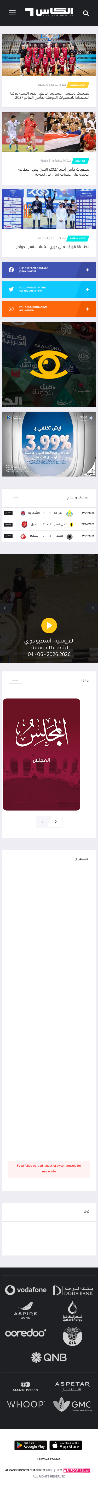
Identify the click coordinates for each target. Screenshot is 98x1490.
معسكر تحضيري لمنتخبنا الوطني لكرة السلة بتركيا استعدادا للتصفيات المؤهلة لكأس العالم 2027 (49, 96)
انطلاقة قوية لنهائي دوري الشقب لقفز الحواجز (52, 247)
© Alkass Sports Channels (33, 1470)
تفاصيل (15, 498)
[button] (5, 608)
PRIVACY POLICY (49, 1458)
